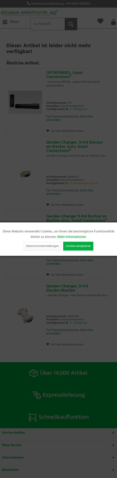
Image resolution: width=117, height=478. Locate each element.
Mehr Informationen (71, 237)
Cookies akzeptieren (78, 246)
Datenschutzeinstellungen (42, 246)
